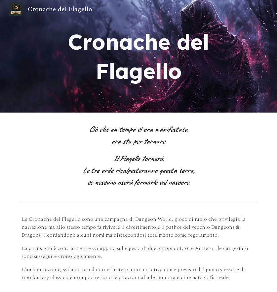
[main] (138, 56)
